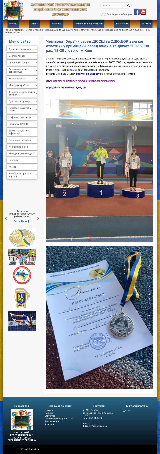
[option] (22, 216)
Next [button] (38, 218)
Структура (56, 24)
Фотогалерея (122, 24)
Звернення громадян (20, 140)
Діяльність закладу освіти (22, 49)
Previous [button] (6, 218)
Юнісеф (13, 167)
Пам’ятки (13, 160)
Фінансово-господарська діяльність (22, 93)
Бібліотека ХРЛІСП (18, 124)
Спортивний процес (19, 62)
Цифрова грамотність (20, 117)
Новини (34, 24)
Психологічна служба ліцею (20, 109)
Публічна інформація (19, 101)
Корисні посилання (18, 147)
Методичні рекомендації (22, 153)
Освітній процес (17, 56)
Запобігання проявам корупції (20, 174)
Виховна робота (17, 78)
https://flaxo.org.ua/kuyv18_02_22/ (66, 87)
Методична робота (19, 85)
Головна (13, 24)
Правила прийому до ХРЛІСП (88, 24)
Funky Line (34, 449)
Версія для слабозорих (119, 14)
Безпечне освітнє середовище (18, 70)
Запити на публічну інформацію (19, 132)
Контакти (146, 24)
